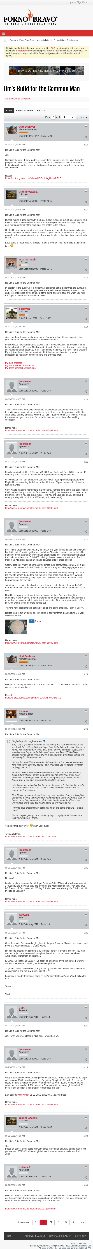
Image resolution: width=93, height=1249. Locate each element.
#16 (86, 144)
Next (83, 1222)
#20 (86, 399)
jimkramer (25, 381)
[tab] (9, 110)
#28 (86, 1067)
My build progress (13, 363)
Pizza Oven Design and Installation (34, 40)
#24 (86, 729)
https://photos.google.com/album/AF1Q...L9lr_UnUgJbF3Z (33, 178)
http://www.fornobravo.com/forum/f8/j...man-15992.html (31, 430)
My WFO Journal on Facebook (19, 365)
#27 (86, 1025)
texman (23, 711)
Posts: (44, 136)
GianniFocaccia (28, 191)
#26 (86, 933)
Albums (41, 1236)
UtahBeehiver (27, 126)
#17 (86, 209)
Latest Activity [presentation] (24, 110)
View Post (44, 741)
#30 (86, 1185)
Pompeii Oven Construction (66, 40)
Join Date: (24, 136)
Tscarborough (27, 259)
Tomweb (24, 914)
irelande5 (24, 1167)
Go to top (80, 1236)
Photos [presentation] (41, 110)
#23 (86, 674)
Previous (23, 1222)
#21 (86, 462)
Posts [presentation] (9, 110)
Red (10, 1236)
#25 (86, 868)
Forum (13, 40)
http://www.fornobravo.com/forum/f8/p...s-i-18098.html (30, 1208)
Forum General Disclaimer (18, 98)
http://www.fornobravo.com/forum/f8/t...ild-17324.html (30, 836)
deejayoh (24, 308)
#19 (86, 327)
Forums (29, 1236)
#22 (86, 539)
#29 (86, 1136)
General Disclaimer (60, 1236)
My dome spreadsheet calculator (20, 368)
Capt (21, 1007)
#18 (86, 277)
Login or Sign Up (77, 2)
